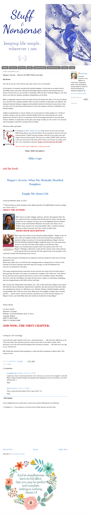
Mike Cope (35, 158)
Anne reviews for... (53, 67)
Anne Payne (84, 73)
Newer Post (7, 449)
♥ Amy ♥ (21, 67)
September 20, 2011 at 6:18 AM (26, 373)
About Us (13, 67)
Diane (8, 388)
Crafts (29, 67)
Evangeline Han (12, 373)
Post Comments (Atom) (18, 454)
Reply (8, 382)
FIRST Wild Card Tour (33, 131)
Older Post (63, 449)
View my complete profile (78, 93)
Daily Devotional (40, 67)
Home (5, 67)
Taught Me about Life (35, 193)
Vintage (64, 67)
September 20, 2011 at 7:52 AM (20, 388)
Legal (72, 67)
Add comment (8, 398)
